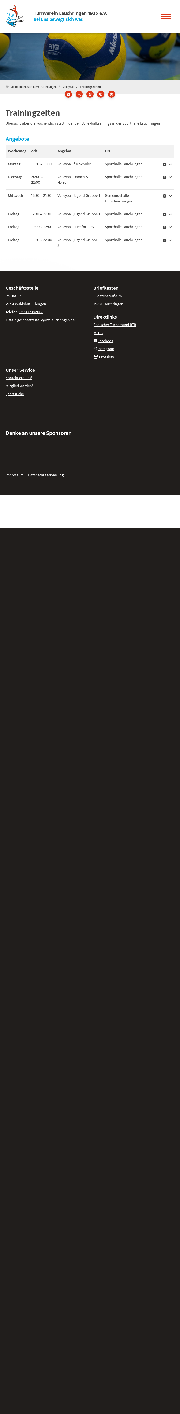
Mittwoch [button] (15, 196)
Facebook (105, 341)
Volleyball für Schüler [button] (74, 164)
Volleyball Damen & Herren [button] (72, 180)
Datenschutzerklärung (46, 475)
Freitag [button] (13, 214)
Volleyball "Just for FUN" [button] (76, 227)
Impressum (14, 475)
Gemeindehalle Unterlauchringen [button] (119, 199)
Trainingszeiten (90, 87)
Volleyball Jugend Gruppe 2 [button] (77, 243)
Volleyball (68, 87)
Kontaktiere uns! (19, 378)
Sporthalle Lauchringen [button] (123, 164)
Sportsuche (15, 394)
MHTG (98, 333)
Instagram (106, 349)
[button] (167, 164)
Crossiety (106, 357)
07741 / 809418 (31, 312)
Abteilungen (49, 87)
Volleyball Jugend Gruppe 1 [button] (78, 196)
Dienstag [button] (15, 177)
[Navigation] (166, 15)
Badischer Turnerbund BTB (115, 325)
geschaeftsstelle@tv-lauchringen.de (46, 320)
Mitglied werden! (19, 386)
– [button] (41, 164)
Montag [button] (14, 164)
